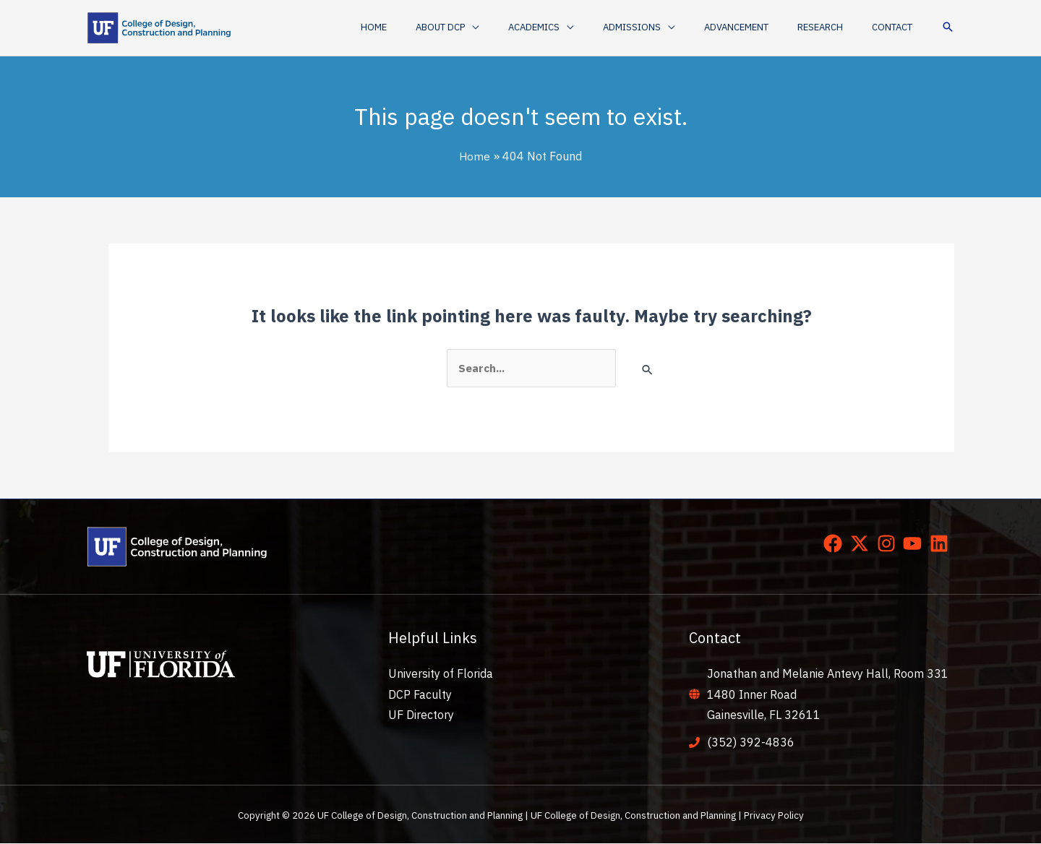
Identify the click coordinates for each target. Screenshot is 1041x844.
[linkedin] (942, 544)
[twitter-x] (862, 544)
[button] (503, 27)
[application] (527, 27)
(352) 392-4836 (750, 743)
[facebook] (835, 544)
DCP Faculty (420, 695)
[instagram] (889, 544)
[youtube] (915, 544)
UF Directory (421, 715)
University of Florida (440, 674)
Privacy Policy (774, 815)
